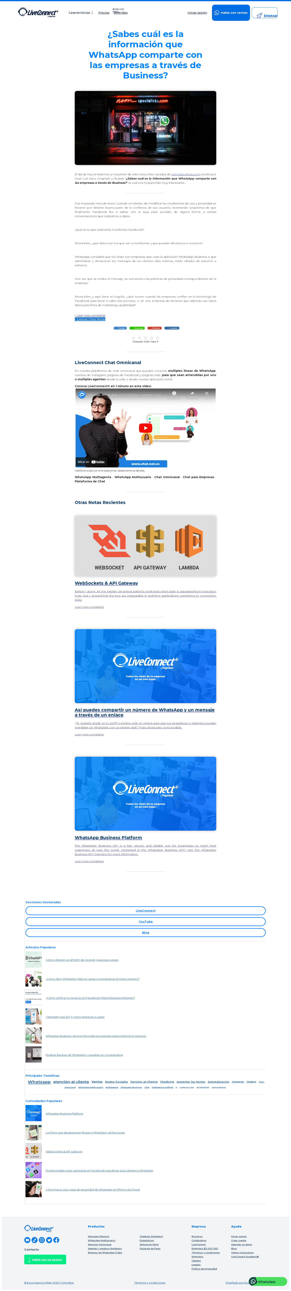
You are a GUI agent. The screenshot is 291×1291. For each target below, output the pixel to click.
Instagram (238, 1082)
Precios (104, 13)
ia (176, 1087)
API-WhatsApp (202, 1087)
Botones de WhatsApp (105, 1252)
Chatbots (167, 1081)
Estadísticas (147, 1240)
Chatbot (251, 1082)
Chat (146, 1087)
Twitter (121, 328)
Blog (145, 932)
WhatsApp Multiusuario (101, 1240)
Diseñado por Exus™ (239, 1282)
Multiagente (112, 1087)
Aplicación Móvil (149, 1244)
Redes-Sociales (116, 1081)
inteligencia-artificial (162, 1087)
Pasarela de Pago (150, 1248)
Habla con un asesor (45, 1259)
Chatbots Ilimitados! (151, 1236)
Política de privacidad (204, 1268)
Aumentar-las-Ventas (191, 1081)
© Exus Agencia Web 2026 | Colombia (49, 1282)
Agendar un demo (241, 1244)
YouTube (146, 921)
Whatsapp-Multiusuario (90, 1087)
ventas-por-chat (187, 1087)
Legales (196, 1264)
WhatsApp (266, 1282)
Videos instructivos (242, 1252)
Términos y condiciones (150, 1282)
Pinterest (156, 328)
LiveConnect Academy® (245, 1256)
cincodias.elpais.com (185, 174)
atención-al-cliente (71, 1082)
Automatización (218, 1081)
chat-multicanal (219, 1087)
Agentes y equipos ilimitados (105, 1248)
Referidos (121, 13)
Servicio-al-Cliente (144, 1081)
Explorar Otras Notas (90, 319)
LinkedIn (173, 328)
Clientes (196, 1260)
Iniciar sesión (197, 13)
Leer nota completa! (90, 315)
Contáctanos (199, 1240)
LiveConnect (146, 911)
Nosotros (197, 1236)
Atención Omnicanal (99, 1244)
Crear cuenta (238, 1240)
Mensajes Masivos (98, 1236)
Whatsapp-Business (131, 1087)
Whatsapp (138, 328)
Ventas (97, 1082)
